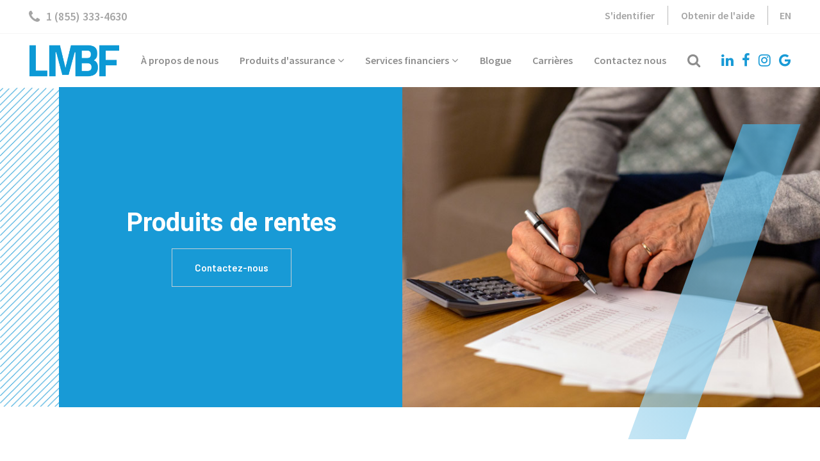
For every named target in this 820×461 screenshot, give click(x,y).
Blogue (495, 60)
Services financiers (411, 60)
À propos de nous (179, 60)
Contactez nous (630, 60)
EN (785, 15)
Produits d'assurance (292, 60)
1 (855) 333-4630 (78, 17)
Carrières (552, 60)
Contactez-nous (231, 267)
